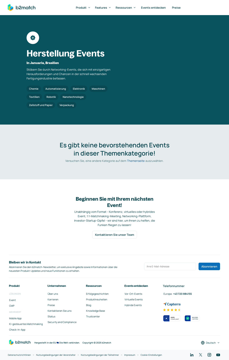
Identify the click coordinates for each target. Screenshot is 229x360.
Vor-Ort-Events (133, 294)
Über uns (53, 294)
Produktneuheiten (96, 299)
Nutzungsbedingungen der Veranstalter (56, 354)
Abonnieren (209, 266)
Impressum (129, 354)
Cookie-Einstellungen (151, 354)
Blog (88, 305)
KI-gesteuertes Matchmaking (26, 324)
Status (51, 316)
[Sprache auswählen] (210, 343)
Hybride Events (133, 305)
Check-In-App (17, 329)
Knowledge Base (95, 311)
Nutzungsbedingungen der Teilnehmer (100, 354)
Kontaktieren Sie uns (59, 311)
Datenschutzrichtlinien (19, 354)
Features (103, 7)
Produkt (83, 7)
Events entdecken (153, 7)
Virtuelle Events (134, 299)
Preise (176, 7)
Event (12, 300)
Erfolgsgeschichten (97, 294)
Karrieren (53, 299)
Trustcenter (93, 316)
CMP (11, 305)
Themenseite (136, 161)
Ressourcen (126, 7)
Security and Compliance (62, 322)
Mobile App (15, 318)
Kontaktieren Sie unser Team (114, 235)
